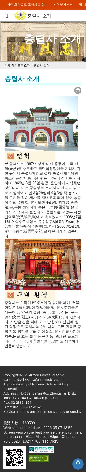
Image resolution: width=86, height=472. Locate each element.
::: (3, 4)
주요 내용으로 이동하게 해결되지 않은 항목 (35, 2)
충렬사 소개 (42, 65)
